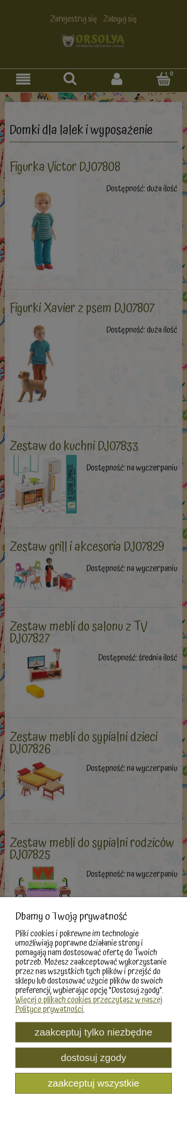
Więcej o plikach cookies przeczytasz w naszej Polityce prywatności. (88, 1004)
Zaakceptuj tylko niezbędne (93, 1032)
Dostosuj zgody (93, 1057)
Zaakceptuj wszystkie (93, 1083)
